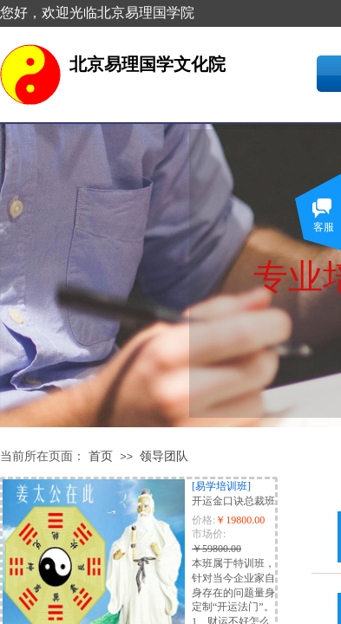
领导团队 (164, 456)
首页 (101, 456)
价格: (203, 520)
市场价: (209, 534)
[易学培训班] (221, 486)
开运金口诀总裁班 (233, 501)
